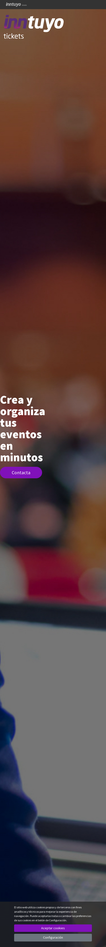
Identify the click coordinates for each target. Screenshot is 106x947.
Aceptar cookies (53, 928)
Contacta (21, 472)
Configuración (53, 937)
